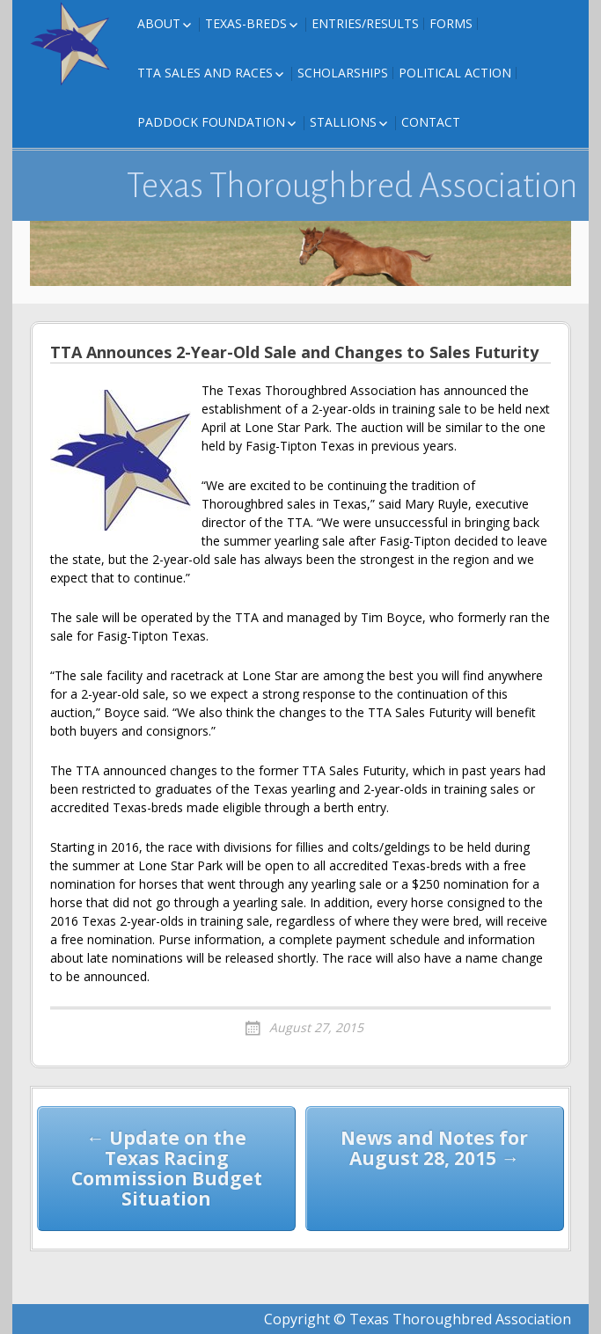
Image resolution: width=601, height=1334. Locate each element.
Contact (430, 122)
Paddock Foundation (211, 122)
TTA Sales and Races (205, 72)
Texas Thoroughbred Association (352, 185)
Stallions (343, 122)
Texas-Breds (246, 23)
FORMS (451, 23)
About (158, 23)
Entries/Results (365, 23)
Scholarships (342, 72)
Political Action (455, 72)
